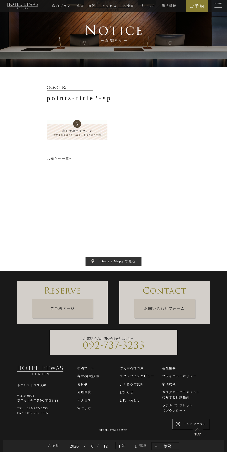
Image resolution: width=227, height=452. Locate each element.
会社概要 (169, 368)
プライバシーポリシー (179, 376)
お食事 (129, 5)
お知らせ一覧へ (60, 158)
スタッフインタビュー (137, 376)
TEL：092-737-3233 (32, 408)
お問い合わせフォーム (164, 308)
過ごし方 (148, 5)
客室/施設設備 (88, 376)
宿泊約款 (169, 384)
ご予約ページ (62, 308)
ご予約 (197, 6)
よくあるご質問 (132, 384)
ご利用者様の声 (132, 368)
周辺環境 (169, 5)
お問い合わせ (130, 400)
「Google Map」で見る (113, 261)
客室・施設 (86, 5)
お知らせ (126, 392)
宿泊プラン (61, 5)
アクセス (109, 5)
